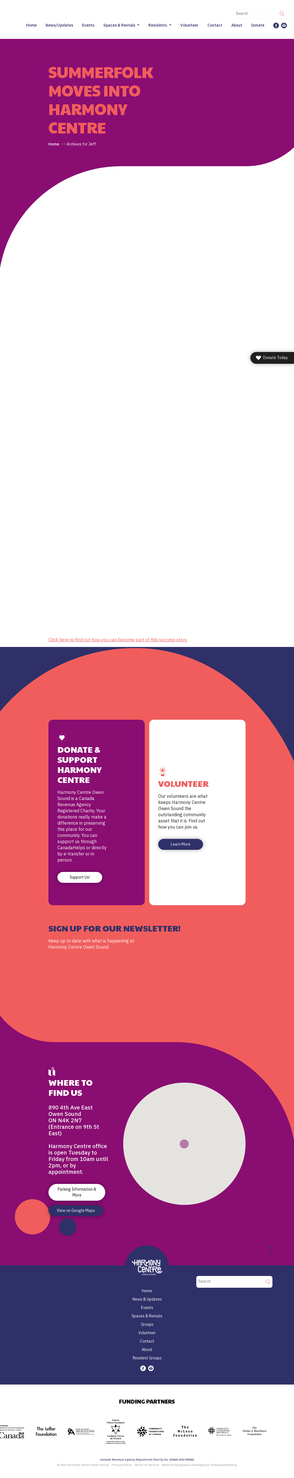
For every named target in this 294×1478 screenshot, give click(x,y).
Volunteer (189, 25)
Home (31, 25)
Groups (147, 1324)
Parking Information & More (77, 1192)
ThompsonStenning (223, 1465)
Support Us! (80, 877)
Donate (257, 25)
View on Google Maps (76, 1210)
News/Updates (59, 25)
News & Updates (147, 1299)
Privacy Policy (121, 1465)
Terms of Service (146, 1465)
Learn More (180, 844)
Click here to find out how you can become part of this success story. (117, 639)
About (236, 25)
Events (88, 25)
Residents (157, 25)
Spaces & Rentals (119, 25)
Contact (214, 25)
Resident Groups (147, 1357)
